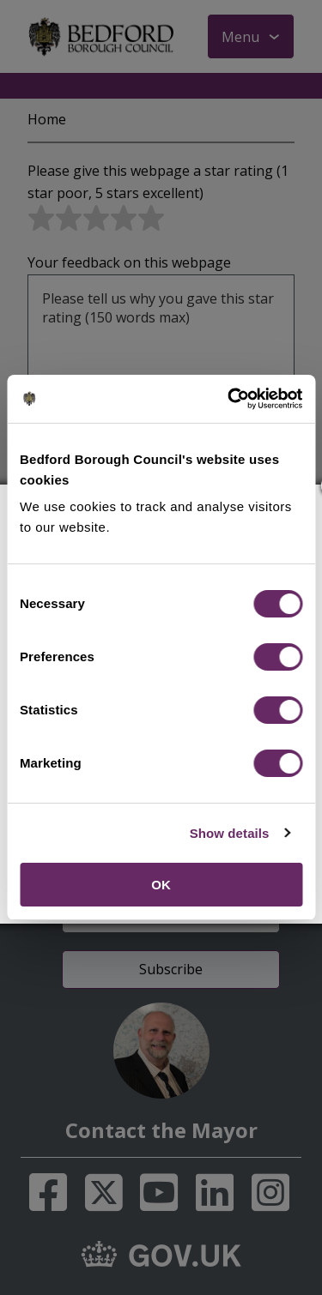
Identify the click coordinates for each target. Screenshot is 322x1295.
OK (161, 884)
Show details (230, 833)
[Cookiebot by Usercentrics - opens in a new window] (229, 399)
